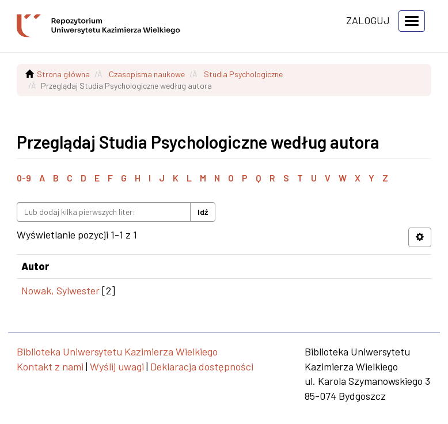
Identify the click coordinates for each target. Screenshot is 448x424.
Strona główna (63, 74)
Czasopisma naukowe (147, 74)
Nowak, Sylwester (60, 290)
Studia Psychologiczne (243, 74)
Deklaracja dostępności (201, 366)
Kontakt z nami (50, 366)
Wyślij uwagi (117, 366)
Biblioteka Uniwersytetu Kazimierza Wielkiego (117, 351)
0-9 (24, 177)
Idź (203, 212)
